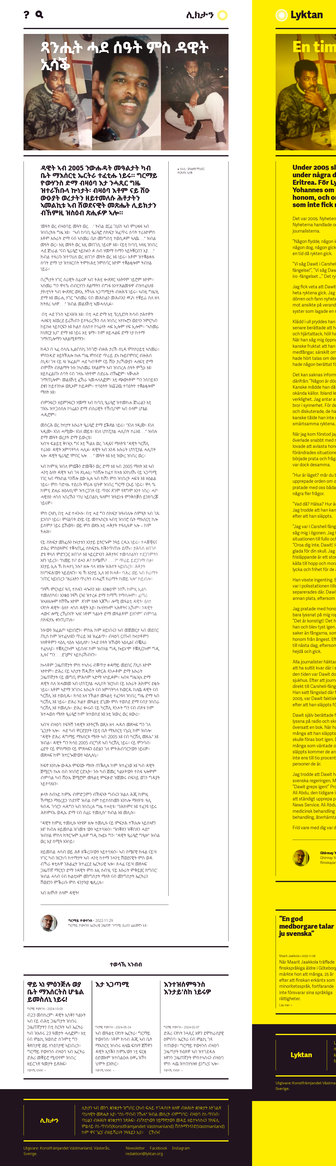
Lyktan (301, 1055)
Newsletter (135, 1148)
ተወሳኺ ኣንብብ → (37, 1070)
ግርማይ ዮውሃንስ (80, 920)
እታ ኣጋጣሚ (112, 984)
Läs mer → (285, 1005)
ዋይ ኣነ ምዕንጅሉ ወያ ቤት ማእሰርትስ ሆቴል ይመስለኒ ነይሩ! (55, 992)
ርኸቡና (154, 1132)
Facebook (158, 1148)
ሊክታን (207, 15)
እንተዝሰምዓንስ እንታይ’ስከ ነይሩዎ (187, 988)
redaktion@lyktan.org (144, 1153)
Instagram (181, 1148)
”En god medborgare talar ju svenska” (306, 927)
